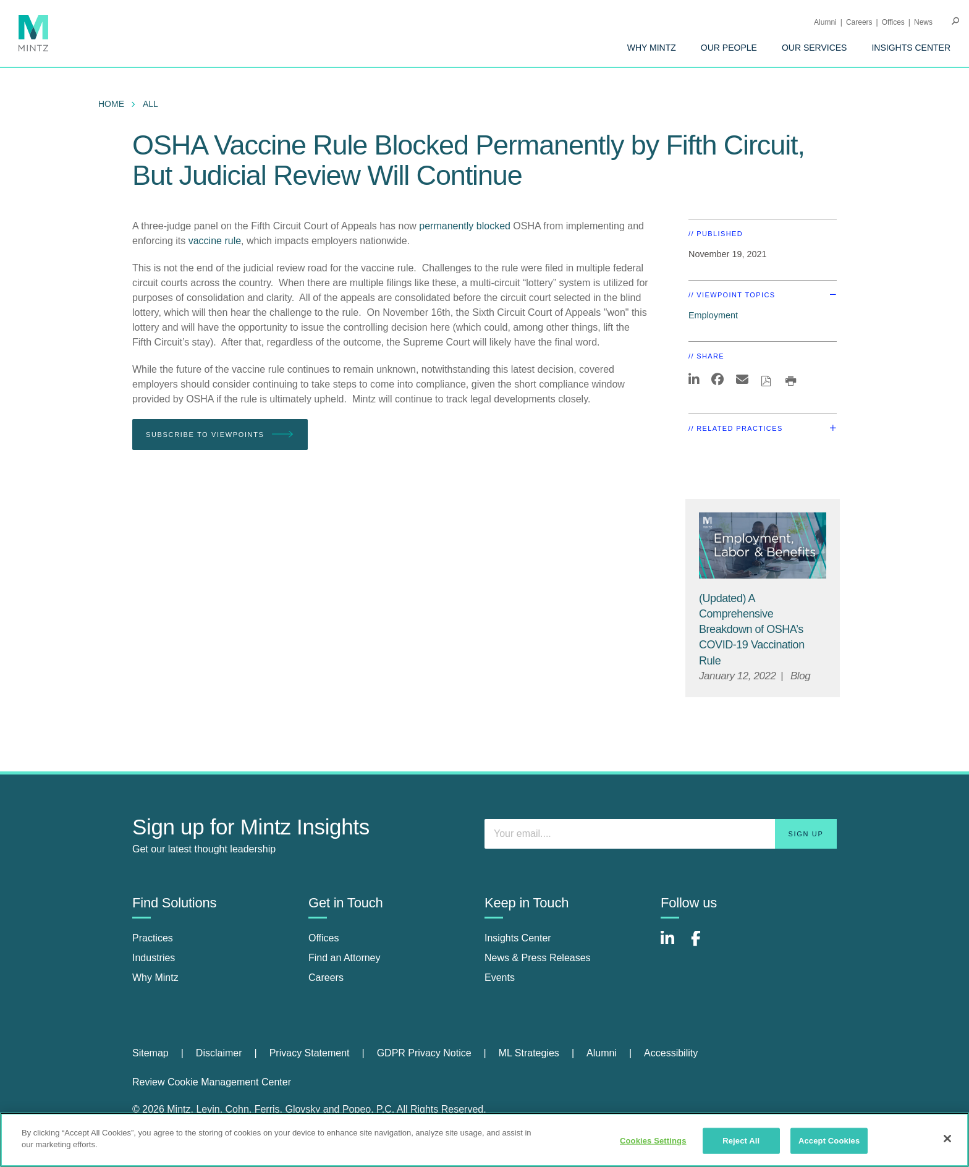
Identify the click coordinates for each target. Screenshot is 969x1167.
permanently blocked (464, 226)
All (150, 104)
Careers (859, 22)
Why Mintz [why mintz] (155, 977)
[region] (484, 1140)
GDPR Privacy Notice (424, 1053)
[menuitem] (651, 47)
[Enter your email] (661, 834)
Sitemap (150, 1053)
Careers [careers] (326, 977)
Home (111, 104)
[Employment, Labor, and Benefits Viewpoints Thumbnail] (762, 545)
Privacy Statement (309, 1053)
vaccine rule (214, 241)
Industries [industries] (153, 958)
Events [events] (500, 977)
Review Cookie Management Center (211, 1082)
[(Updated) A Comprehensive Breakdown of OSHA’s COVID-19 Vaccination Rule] (752, 629)
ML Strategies (529, 1053)
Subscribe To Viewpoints (220, 435)
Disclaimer (219, 1053)
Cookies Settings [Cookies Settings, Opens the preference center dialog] (653, 1140)
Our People (729, 47)
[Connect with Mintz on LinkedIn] (673, 945)
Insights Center (910, 47)
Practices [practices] (152, 938)
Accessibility (671, 1053)
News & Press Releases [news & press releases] (538, 958)
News (923, 22)
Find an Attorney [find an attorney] (344, 958)
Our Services (814, 47)
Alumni (825, 22)
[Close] (947, 1138)
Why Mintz (651, 47)
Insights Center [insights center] (518, 938)
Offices (893, 22)
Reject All (741, 1140)
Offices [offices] (323, 938)
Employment (713, 315)
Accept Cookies (829, 1140)
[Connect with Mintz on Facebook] (703, 945)
